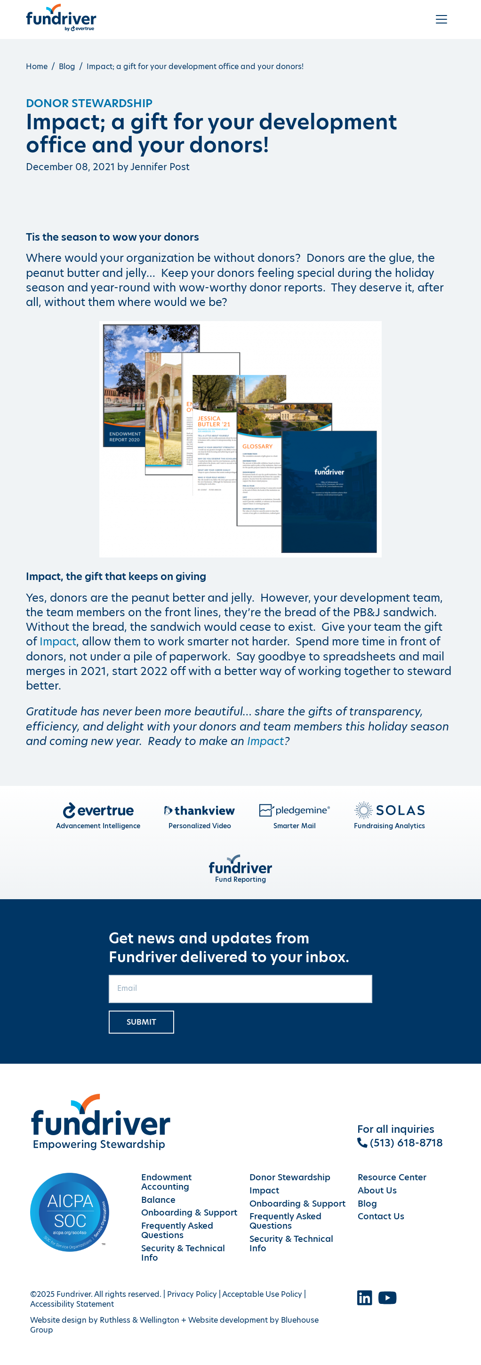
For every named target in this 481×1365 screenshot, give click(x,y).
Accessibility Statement (72, 1304)
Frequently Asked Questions (177, 1230)
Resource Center (392, 1177)
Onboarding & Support (189, 1212)
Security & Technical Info (183, 1253)
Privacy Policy (192, 1294)
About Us (377, 1190)
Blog (67, 66)
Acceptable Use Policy (262, 1294)
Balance (158, 1200)
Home (37, 66)
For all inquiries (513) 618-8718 (400, 1136)
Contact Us (381, 1216)
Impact (58, 641)
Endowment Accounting (166, 1182)
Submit (141, 1022)
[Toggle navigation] (441, 19)
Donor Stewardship (89, 103)
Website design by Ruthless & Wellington (104, 1320)
